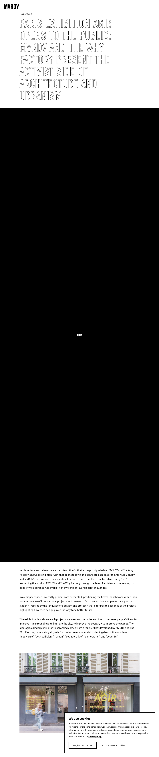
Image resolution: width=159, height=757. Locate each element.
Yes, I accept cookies (82, 745)
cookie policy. (95, 736)
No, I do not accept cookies (112, 745)
